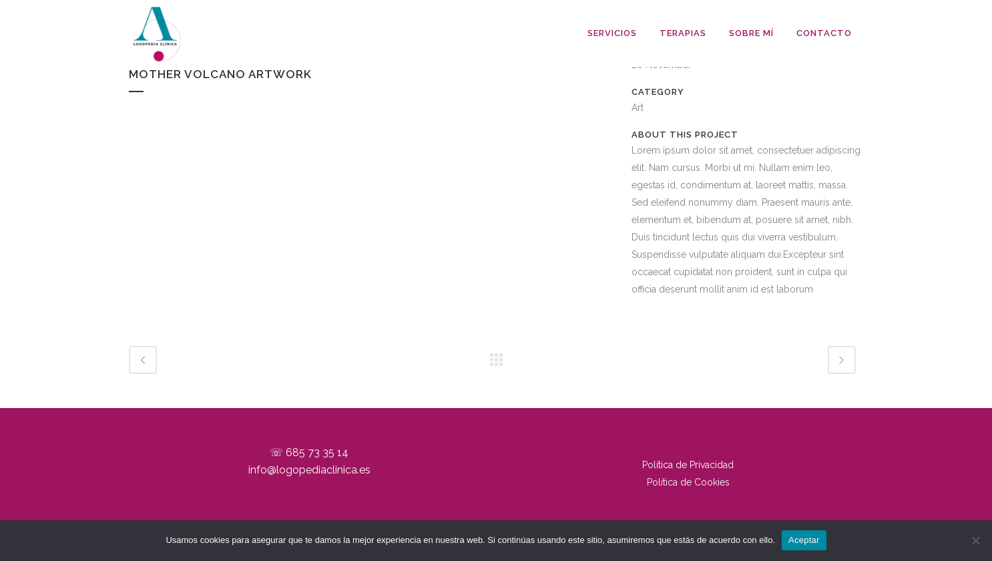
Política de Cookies (688, 482)
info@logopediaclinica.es (309, 469)
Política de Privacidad (688, 464)
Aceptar (804, 540)
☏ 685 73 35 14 (309, 452)
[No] (975, 540)
